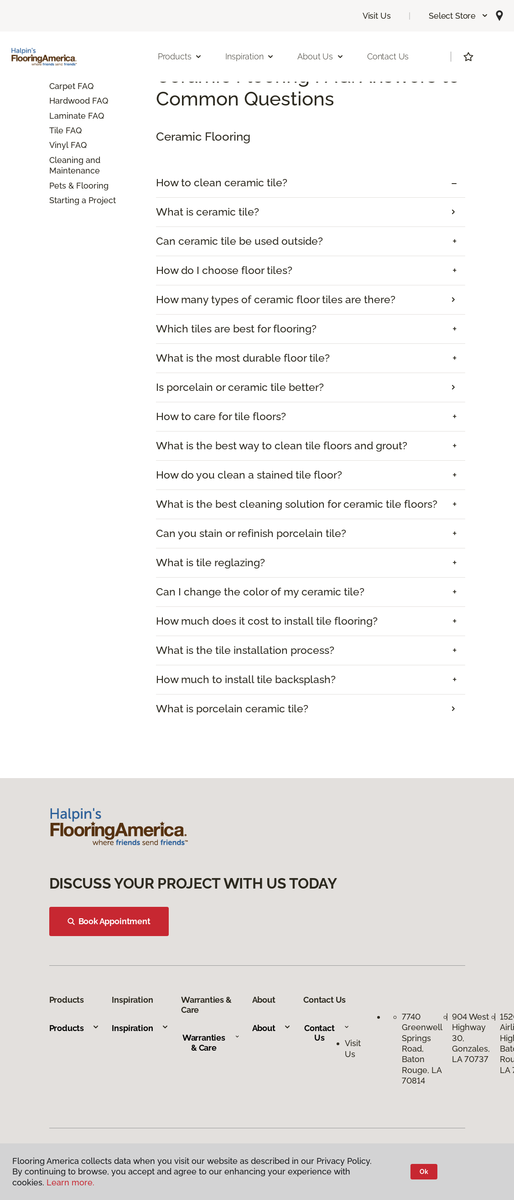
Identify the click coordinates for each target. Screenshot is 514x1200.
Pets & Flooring (79, 185)
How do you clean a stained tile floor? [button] (249, 475)
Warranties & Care (210, 1043)
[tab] (310, 183)
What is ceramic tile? (207, 212)
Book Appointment (109, 921)
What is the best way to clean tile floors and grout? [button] (281, 446)
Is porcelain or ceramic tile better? (240, 387)
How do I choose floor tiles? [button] (224, 270)
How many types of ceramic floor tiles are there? (275, 299)
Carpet (62, 86)
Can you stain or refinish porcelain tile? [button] (251, 533)
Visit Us (377, 16)
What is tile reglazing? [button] (210, 562)
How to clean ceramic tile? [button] (221, 183)
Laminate (67, 116)
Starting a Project (82, 200)
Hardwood (69, 100)
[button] (458, 16)
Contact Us (388, 56)
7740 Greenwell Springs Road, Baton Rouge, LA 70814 (422, 1048)
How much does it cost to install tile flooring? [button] (267, 621)
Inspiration (140, 1028)
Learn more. (70, 1182)
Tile (56, 130)
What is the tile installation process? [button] (245, 650)
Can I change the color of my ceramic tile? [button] (260, 592)
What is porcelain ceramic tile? (232, 709)
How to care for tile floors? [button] (221, 416)
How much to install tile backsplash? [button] (246, 679)
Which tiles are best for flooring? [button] (236, 329)
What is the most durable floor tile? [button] (243, 358)
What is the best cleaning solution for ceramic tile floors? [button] (296, 504)
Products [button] (180, 56)
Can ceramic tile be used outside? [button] (239, 241)
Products (74, 1028)
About (271, 1028)
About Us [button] (320, 56)
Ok (424, 1171)
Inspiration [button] (249, 56)
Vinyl (58, 145)
